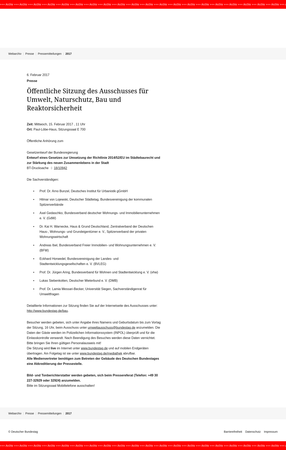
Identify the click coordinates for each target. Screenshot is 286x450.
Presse (29, 53)
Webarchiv (14, 53)
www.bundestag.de (94, 348)
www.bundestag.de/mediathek (101, 353)
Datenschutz (253, 431)
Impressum (271, 431)
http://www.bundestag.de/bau (47, 311)
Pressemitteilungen (50, 53)
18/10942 (58, 168)
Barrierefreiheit (233, 431)
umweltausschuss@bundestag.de (111, 327)
